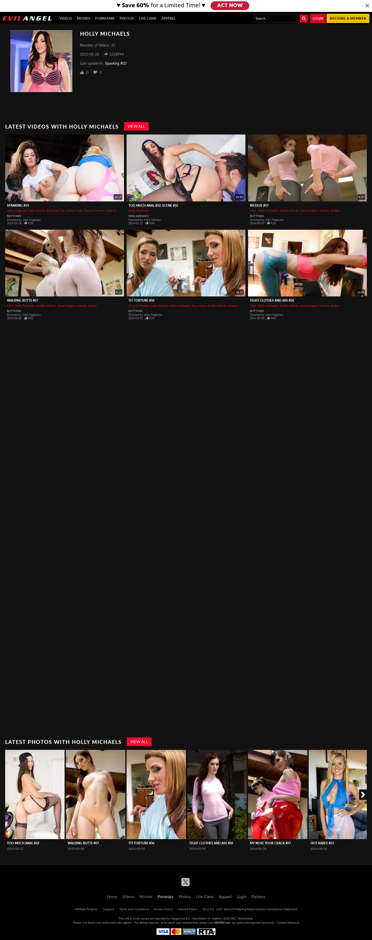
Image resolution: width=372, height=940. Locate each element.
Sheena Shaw (237, 306)
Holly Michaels (138, 210)
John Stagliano (17, 210)
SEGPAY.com (222, 922)
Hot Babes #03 (322, 843)
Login (318, 18)
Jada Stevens (114, 210)
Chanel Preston (94, 210)
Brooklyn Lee (55, 210)
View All (136, 126)
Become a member (348, 18)
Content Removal (288, 922)
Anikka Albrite (288, 210)
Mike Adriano (138, 216)
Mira (253, 210)
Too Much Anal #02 (23, 843)
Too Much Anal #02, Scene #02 (153, 205)
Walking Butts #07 (22, 300)
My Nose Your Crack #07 (270, 843)
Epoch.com (95, 922)
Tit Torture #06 (141, 300)
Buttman (14, 216)
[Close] (367, 6)
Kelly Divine (37, 210)
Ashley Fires (74, 210)
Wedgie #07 (259, 205)
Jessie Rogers (309, 210)
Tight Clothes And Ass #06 (272, 300)
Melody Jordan (329, 210)
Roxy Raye (198, 306)
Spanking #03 (116, 63)
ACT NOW (230, 5)
